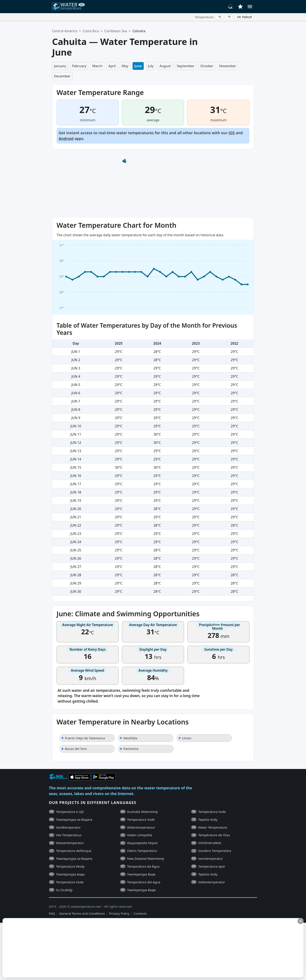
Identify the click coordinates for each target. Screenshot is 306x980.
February (79, 66)
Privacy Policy (119, 913)
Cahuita (138, 31)
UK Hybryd (244, 17)
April (112, 66)
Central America (64, 31)
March (97, 66)
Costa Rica (91, 31)
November (227, 66)
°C (219, 17)
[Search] (231, 7)
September (185, 66)
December (62, 76)
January (60, 66)
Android (66, 138)
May (125, 66)
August (165, 66)
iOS (231, 132)
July (151, 66)
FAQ (52, 913)
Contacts (140, 913)
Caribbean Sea (115, 31)
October (206, 66)
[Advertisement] (103, 947)
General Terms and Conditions (82, 913)
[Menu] (250, 7)
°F (229, 17)
